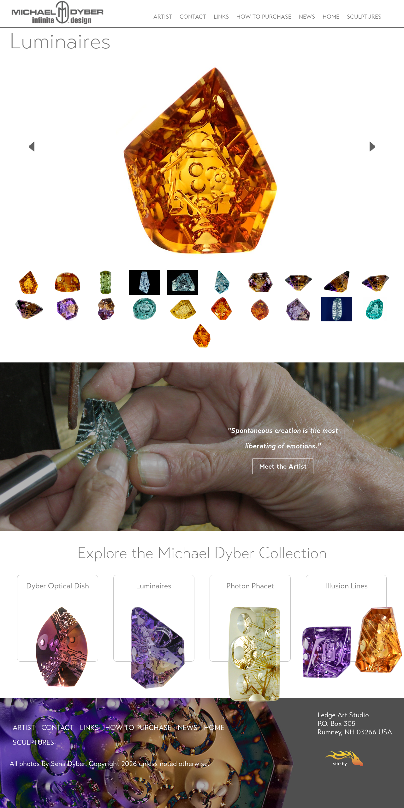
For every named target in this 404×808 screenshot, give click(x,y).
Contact (193, 16)
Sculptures (364, 16)
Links (221, 16)
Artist (162, 16)
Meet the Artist (283, 466)
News (307, 16)
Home (331, 16)
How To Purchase (263, 16)
